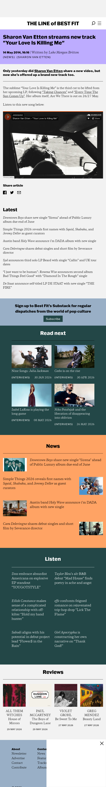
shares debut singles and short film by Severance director (47, 251)
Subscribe (53, 319)
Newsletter (19, 754)
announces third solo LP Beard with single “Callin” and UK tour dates (49, 262)
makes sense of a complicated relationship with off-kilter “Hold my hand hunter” (29, 610)
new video (84, 71)
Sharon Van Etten (48, 71)
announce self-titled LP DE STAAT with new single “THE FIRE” (48, 286)
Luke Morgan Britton (64, 52)
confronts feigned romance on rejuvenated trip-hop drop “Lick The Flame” (72, 608)
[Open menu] (99, 23)
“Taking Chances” (54, 92)
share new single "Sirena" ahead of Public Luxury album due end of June (47, 220)
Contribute (19, 768)
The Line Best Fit (53, 23)
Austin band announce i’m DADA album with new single (49, 241)
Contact (17, 763)
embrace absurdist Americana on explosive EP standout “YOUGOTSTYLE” (30, 581)
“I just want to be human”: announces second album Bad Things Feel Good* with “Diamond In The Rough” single (48, 274)
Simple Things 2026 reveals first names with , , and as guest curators (48, 231)
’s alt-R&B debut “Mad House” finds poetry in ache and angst (73, 578)
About (16, 749)
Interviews (20, 377)
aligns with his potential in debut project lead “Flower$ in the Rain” (31, 639)
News (9, 57)
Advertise (18, 758)
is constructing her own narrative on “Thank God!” (70, 639)
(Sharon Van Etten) (34, 57)
